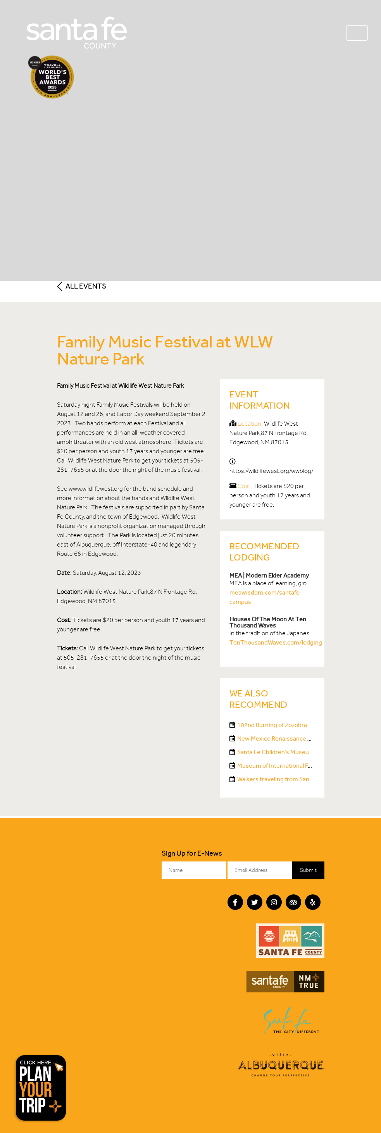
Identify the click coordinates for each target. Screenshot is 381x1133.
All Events (81, 286)
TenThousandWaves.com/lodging (275, 642)
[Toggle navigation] (357, 33)
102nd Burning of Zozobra (272, 725)
